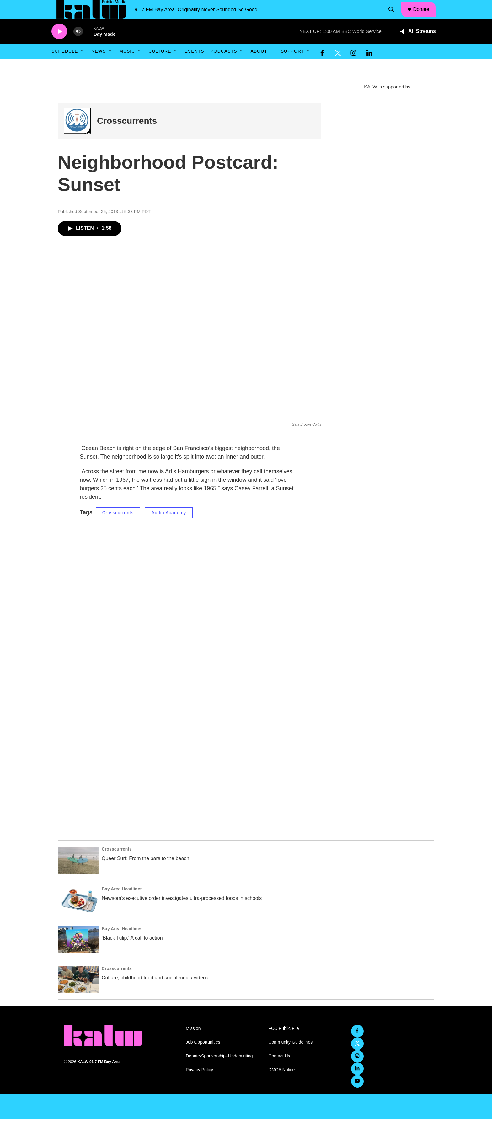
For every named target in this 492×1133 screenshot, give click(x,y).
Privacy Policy (199, 1084)
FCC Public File (283, 1042)
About (258, 65)
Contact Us (279, 1070)
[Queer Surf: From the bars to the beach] (78, 874)
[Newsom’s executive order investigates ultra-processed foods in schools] (78, 914)
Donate (425, 16)
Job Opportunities (203, 1056)
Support (292, 65)
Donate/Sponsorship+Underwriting (219, 1070)
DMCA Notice (281, 1084)
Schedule (64, 65)
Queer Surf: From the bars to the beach (145, 872)
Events (194, 65)
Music (127, 65)
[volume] (78, 46)
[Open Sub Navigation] (82, 65)
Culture (159, 65)
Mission (193, 1042)
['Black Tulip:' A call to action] (78, 954)
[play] (59, 45)
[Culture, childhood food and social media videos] (78, 993)
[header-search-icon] (394, 16)
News (98, 65)
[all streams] (418, 45)
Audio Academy (169, 526)
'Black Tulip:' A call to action (132, 952)
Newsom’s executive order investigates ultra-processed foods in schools (182, 912)
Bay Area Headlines (122, 902)
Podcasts (223, 65)
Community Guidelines (290, 1056)
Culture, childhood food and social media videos (155, 991)
